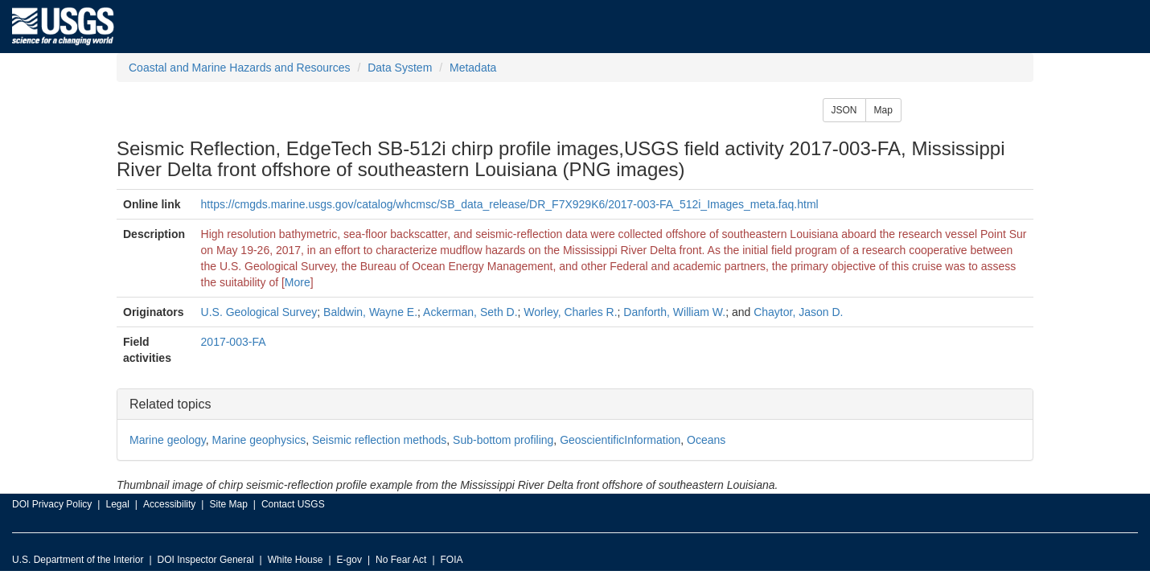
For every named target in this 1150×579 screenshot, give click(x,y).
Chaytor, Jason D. (798, 312)
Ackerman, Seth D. (470, 312)
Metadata (473, 67)
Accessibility (169, 504)
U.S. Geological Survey (259, 312)
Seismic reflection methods (379, 439)
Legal (117, 504)
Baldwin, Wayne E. (370, 312)
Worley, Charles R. (570, 312)
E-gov (349, 559)
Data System (400, 67)
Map (883, 110)
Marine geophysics (259, 439)
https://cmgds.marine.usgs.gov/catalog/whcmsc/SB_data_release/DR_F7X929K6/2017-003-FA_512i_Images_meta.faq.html (510, 204)
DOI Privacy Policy (52, 504)
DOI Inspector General (206, 559)
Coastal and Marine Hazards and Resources (239, 67)
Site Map (228, 504)
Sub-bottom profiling (503, 439)
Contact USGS (293, 504)
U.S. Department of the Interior (77, 559)
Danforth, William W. (674, 312)
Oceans (706, 439)
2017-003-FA (233, 341)
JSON (844, 110)
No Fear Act (401, 559)
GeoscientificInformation (620, 439)
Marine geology (167, 439)
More (297, 282)
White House (295, 559)
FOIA (452, 559)
